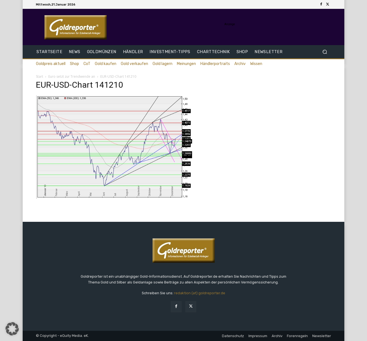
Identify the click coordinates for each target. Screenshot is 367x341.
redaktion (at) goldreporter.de (199, 293)
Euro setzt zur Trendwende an (71, 76)
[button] (324, 51)
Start (39, 76)
